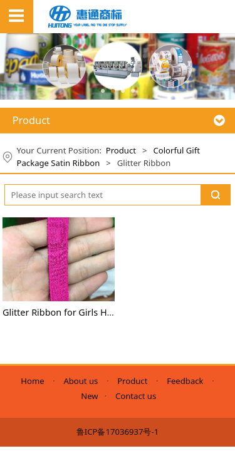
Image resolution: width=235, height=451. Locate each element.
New (89, 396)
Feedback (185, 380)
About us (80, 380)
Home (34, 380)
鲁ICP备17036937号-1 (117, 431)
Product (121, 150)
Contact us (136, 396)
